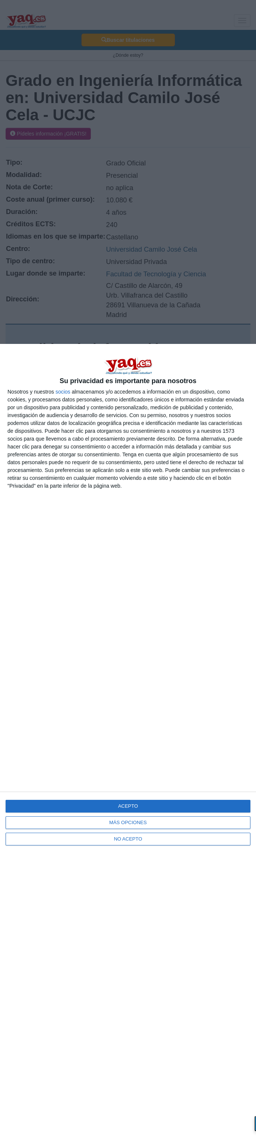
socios (62, 391)
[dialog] (128, 745)
